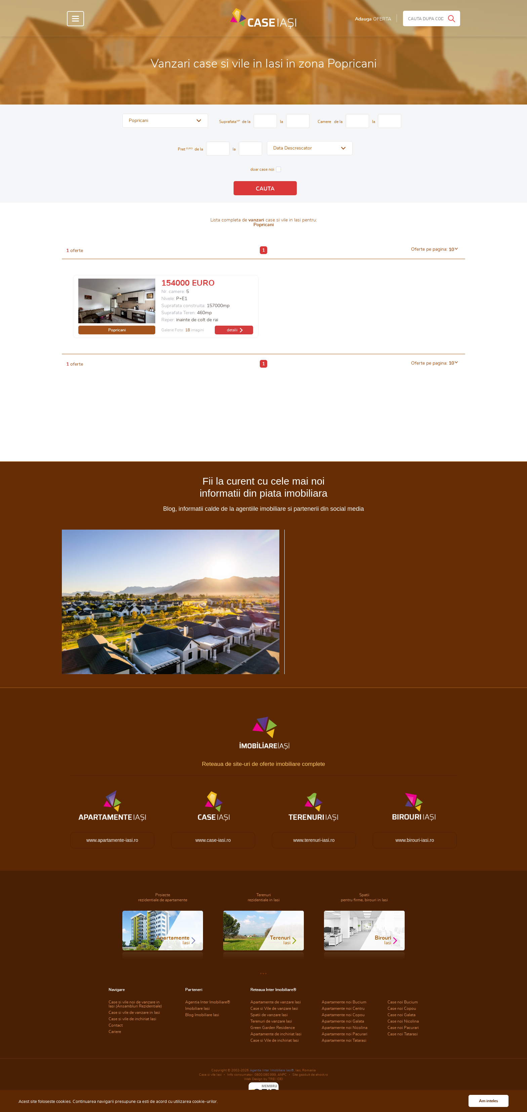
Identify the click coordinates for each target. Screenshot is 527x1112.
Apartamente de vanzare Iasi (275, 1002)
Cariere (115, 1032)
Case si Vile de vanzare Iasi (274, 1008)
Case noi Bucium (403, 1002)
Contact (116, 1025)
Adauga (373, 19)
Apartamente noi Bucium (344, 1002)
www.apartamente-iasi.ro (112, 840)
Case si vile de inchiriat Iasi (132, 1019)
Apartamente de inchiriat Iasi (275, 1034)
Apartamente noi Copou (343, 1015)
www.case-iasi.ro (213, 840)
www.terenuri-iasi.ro (314, 840)
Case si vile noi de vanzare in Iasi (135, 1004)
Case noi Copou (402, 1008)
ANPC (282, 1074)
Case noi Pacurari (403, 1028)
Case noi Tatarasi (403, 1034)
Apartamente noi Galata (343, 1021)
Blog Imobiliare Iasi (202, 1015)
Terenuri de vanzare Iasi (271, 1021)
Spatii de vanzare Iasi (269, 1015)
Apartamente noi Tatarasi (344, 1040)
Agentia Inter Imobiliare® (207, 1002)
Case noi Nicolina (403, 1021)
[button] (165, 121)
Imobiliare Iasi (197, 1008)
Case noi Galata (401, 1015)
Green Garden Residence (272, 1028)
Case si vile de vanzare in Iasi (134, 1013)
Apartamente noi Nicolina (344, 1028)
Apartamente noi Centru (343, 1008)
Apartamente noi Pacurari (344, 1034)
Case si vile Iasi (210, 1074)
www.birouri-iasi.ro (415, 840)
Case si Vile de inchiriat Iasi (274, 1040)
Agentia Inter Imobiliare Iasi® (272, 1070)
